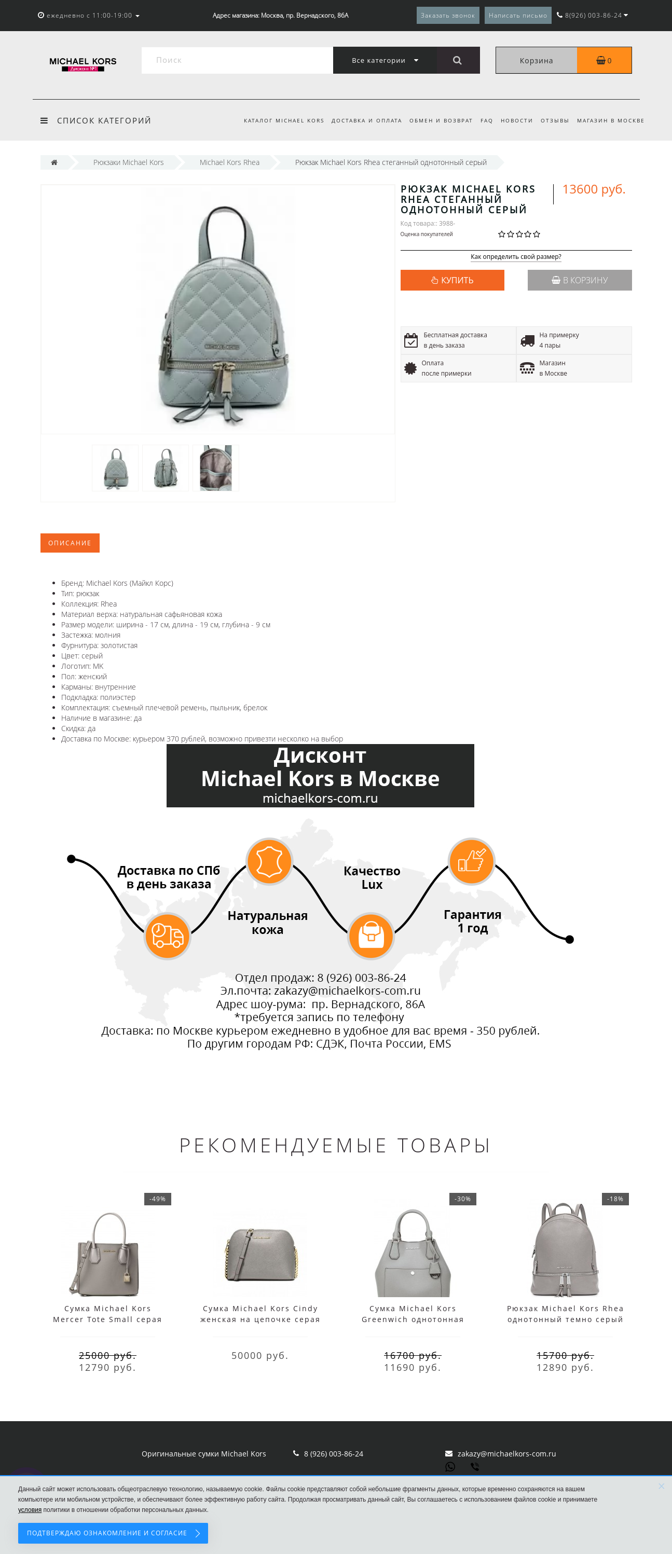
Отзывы (553, 120)
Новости (514, 120)
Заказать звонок (448, 15)
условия (30, 1510)
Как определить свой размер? (516, 257)
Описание (70, 543)
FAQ (482, 120)
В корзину (580, 280)
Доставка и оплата (358, 120)
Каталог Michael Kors (274, 120)
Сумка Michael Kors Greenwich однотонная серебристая (413, 1319)
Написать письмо (518, 15)
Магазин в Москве (611, 120)
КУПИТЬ (457, 280)
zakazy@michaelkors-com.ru (507, 1454)
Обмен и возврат (435, 120)
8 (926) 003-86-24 (333, 1454)
